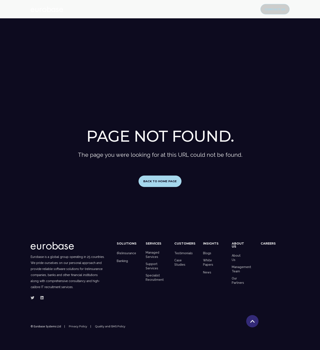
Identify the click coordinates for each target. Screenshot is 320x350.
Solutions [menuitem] (127, 243)
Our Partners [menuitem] (238, 280)
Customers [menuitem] (184, 243)
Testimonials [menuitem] (183, 253)
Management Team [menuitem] (241, 269)
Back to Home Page (160, 181)
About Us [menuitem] (238, 245)
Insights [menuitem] (211, 243)
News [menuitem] (207, 272)
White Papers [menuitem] (208, 262)
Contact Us (275, 9)
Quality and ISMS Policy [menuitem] (110, 326)
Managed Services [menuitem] (152, 255)
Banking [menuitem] (122, 261)
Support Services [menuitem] (152, 266)
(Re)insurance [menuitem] (126, 253)
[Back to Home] (47, 9)
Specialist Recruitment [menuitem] (155, 277)
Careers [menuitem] (268, 243)
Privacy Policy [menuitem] (78, 326)
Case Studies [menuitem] (179, 262)
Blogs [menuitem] (207, 253)
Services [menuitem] (153, 243)
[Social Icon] (34, 298)
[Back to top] (252, 321)
